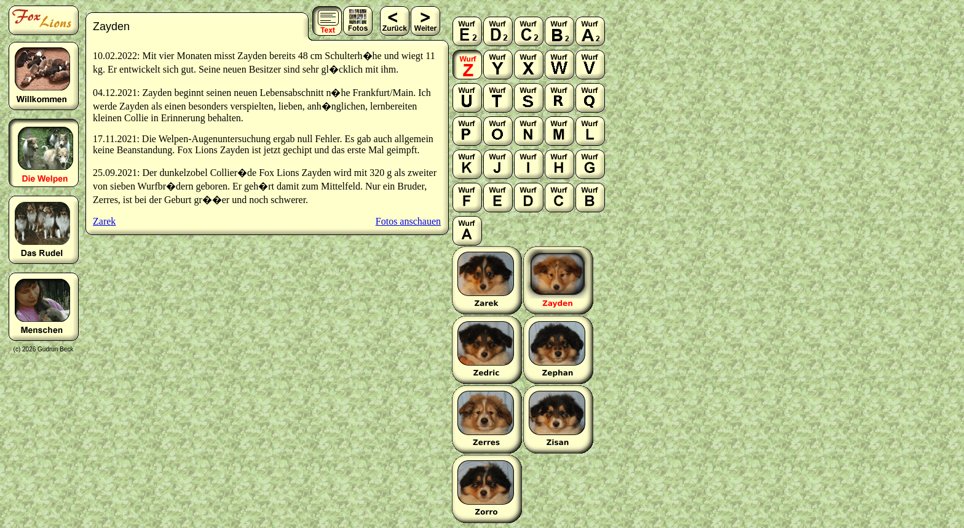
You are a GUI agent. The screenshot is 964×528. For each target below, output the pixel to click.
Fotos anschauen (408, 221)
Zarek (104, 221)
